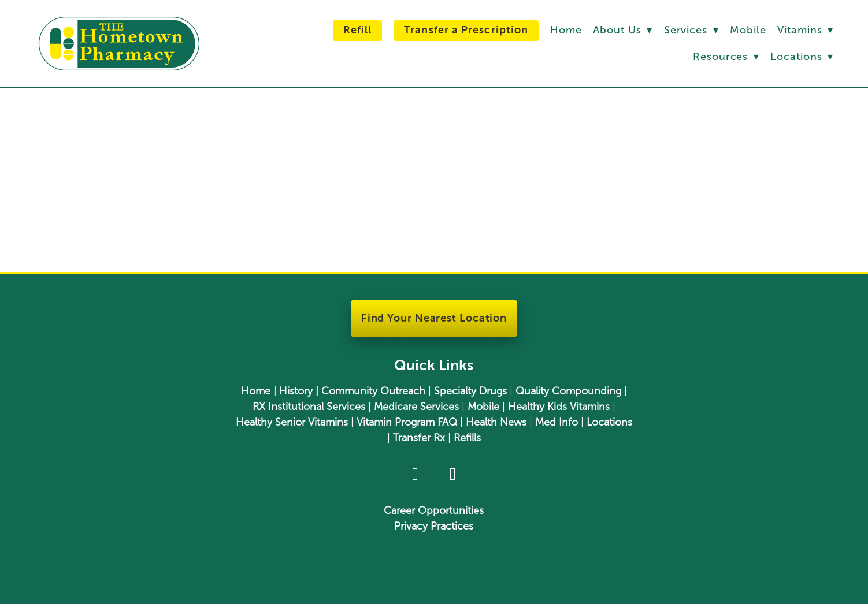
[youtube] (453, 474)
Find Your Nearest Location (434, 318)
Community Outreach (373, 391)
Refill (357, 30)
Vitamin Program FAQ (407, 422)
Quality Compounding (568, 391)
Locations (801, 56)
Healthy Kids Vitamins (559, 406)
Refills (467, 437)
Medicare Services (416, 406)
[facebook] (415, 474)
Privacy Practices (433, 526)
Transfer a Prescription (466, 30)
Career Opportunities (434, 510)
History (296, 391)
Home (566, 30)
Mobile (748, 30)
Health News (496, 422)
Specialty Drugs (470, 391)
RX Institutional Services (309, 406)
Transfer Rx (419, 437)
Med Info (556, 422)
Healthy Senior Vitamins (292, 422)
